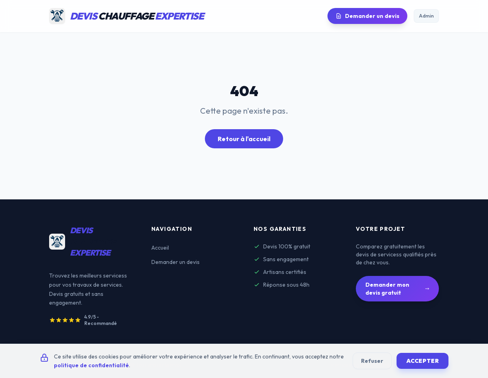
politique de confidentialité (91, 365)
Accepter (422, 360)
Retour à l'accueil (244, 139)
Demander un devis (367, 16)
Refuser (372, 360)
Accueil (160, 247)
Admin (426, 16)
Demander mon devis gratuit (397, 288)
